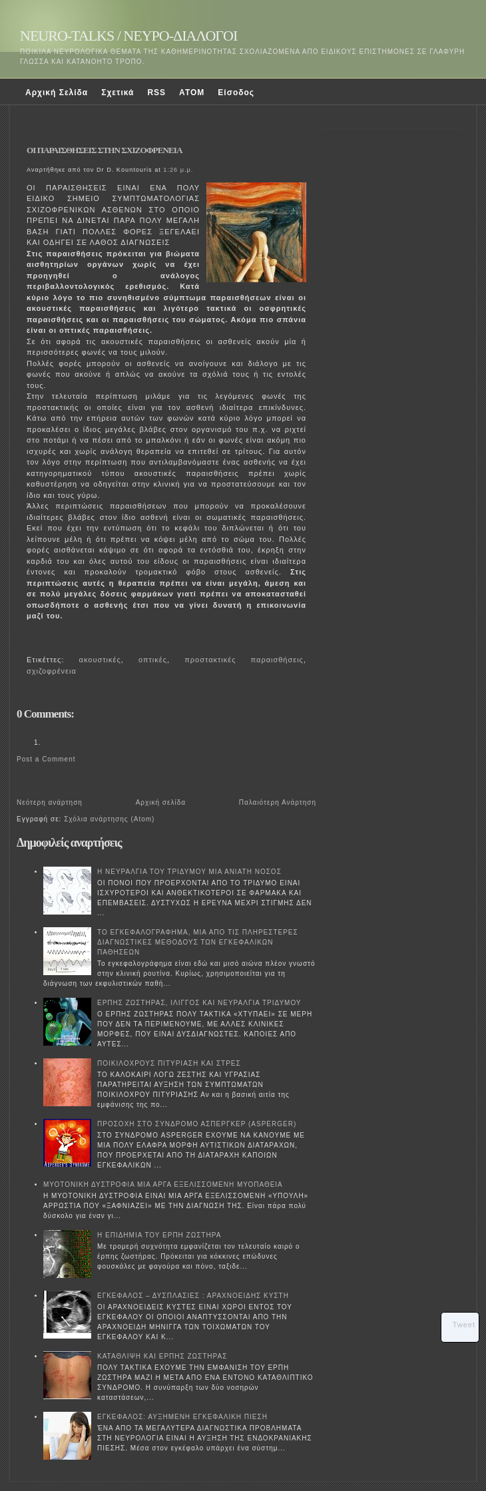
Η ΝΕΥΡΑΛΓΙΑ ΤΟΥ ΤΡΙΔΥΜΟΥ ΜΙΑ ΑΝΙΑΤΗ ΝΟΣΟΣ (189, 871)
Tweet (464, 1325)
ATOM (191, 92)
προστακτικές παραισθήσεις (244, 660)
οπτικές (152, 660)
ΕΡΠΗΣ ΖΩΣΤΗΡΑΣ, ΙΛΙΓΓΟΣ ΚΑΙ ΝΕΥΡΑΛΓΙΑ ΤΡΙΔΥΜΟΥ (199, 1002)
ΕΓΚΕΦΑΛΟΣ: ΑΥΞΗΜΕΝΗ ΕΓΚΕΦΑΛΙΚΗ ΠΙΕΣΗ (182, 1416)
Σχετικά (117, 92)
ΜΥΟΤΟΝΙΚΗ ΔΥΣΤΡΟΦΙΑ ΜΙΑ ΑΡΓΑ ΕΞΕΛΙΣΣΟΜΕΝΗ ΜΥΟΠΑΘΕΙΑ (163, 1184)
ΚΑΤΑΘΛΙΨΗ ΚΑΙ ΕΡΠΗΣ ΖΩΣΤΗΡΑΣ (162, 1356)
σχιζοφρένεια (52, 671)
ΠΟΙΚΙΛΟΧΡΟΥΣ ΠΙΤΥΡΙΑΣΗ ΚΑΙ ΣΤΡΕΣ (169, 1063)
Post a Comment (46, 759)
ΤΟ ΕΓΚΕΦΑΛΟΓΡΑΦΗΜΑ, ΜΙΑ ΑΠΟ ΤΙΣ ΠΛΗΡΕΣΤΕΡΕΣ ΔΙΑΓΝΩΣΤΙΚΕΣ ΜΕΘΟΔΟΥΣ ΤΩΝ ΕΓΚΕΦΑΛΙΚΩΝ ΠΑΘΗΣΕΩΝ (197, 942)
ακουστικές (100, 660)
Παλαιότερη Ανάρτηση (277, 802)
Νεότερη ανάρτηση (50, 802)
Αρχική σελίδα (161, 802)
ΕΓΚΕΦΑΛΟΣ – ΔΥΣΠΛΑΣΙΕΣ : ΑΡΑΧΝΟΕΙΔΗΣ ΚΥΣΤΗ (193, 1295)
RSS (156, 92)
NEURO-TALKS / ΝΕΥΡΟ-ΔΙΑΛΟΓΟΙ (128, 35)
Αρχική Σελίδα (56, 92)
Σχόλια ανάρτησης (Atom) (109, 819)
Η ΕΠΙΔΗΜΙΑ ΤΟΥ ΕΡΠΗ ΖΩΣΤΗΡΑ (159, 1235)
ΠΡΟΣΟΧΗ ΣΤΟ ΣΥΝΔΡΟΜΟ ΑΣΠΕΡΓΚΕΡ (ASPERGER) (196, 1124)
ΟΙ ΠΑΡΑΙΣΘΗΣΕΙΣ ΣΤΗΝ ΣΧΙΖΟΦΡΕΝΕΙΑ (104, 150)
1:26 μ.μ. (178, 169)
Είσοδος (236, 92)
